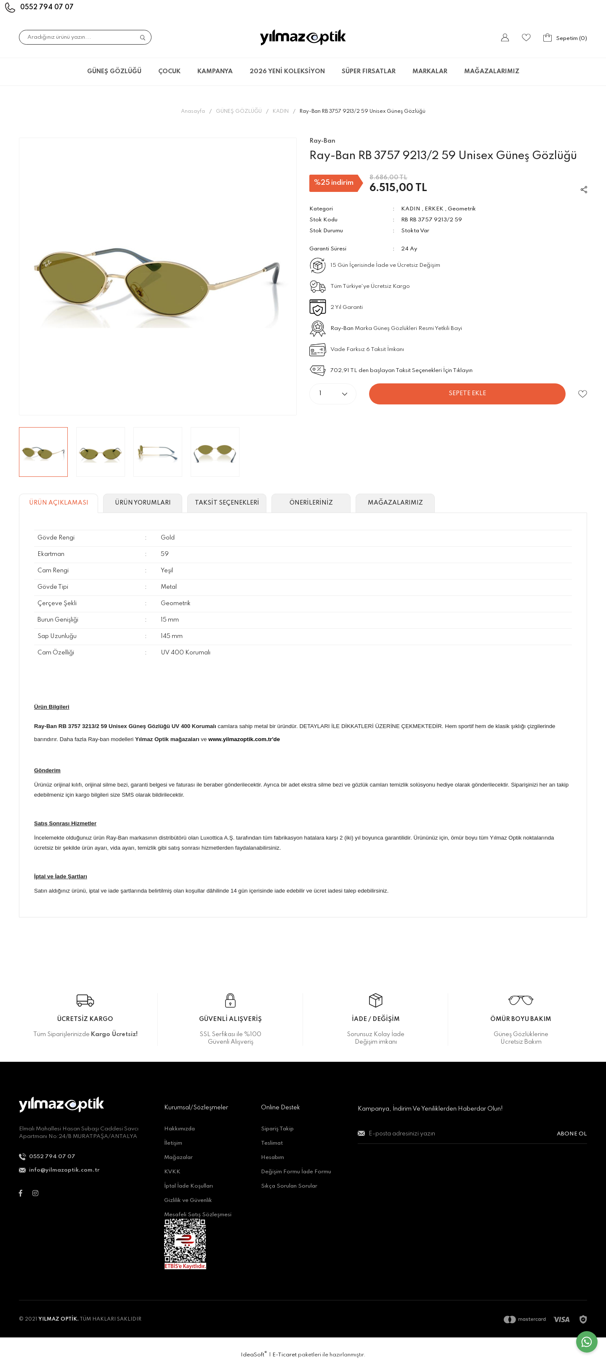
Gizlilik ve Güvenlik (188, 1200)
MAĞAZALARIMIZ (491, 71)
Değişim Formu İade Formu (296, 1172)
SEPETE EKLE (467, 393)
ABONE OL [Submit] (572, 1134)
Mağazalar (178, 1157)
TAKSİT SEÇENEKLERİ (227, 503)
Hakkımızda (179, 1129)
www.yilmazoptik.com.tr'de (244, 739)
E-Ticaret (284, 1355)
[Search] (85, 37)
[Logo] (303, 37)
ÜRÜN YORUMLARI (143, 503)
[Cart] (565, 37)
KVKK (172, 1172)
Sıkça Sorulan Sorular (289, 1186)
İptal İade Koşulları (188, 1186)
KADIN (410, 209)
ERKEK (434, 209)
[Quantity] (332, 393)
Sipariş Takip (277, 1129)
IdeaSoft (254, 1354)
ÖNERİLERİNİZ (311, 503)
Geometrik (462, 209)
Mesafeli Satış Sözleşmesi (197, 1214)
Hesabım (272, 1157)
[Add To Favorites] (582, 394)
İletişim (173, 1143)
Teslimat (272, 1143)
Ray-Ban (342, 328)
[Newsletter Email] (472, 1137)
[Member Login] (505, 37)
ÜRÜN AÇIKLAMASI (58, 503)
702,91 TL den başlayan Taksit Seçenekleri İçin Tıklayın (401, 370)
